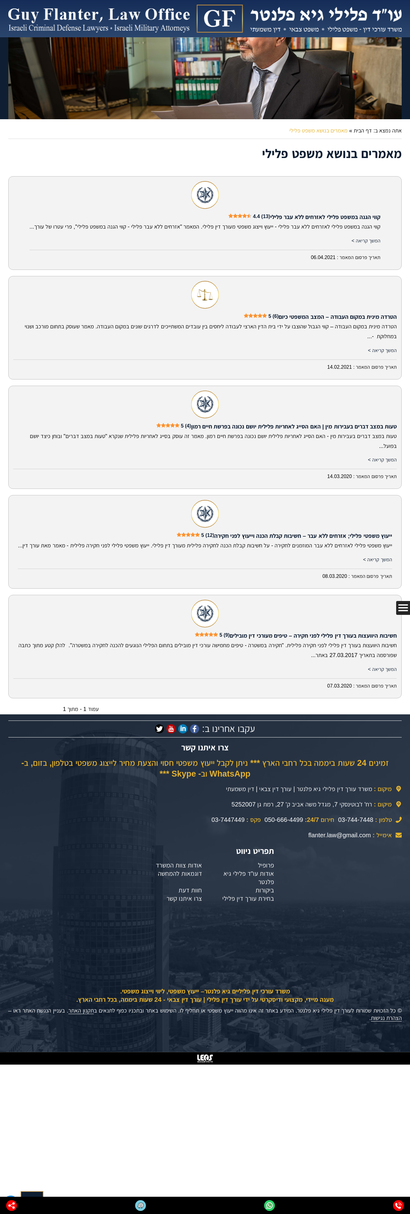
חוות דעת (190, 890)
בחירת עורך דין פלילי (248, 898)
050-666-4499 (283, 819)
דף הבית (363, 131)
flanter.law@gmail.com (339, 835)
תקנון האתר (81, 1010)
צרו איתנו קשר (184, 898)
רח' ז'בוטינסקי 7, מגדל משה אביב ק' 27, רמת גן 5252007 (301, 804)
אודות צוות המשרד (179, 865)
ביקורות (264, 890)
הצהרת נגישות (386, 1018)
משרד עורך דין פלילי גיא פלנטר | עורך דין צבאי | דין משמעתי (299, 789)
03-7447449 (228, 819)
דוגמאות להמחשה (180, 873)
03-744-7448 (355, 819)
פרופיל (266, 865)
